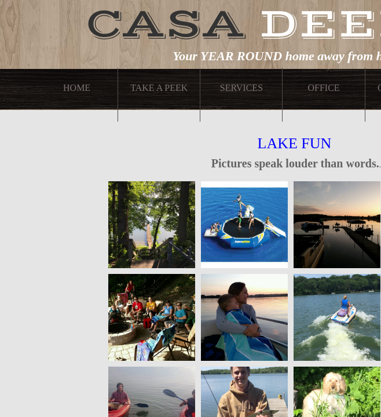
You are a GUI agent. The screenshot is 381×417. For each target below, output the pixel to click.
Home (76, 88)
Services (241, 88)
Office (323, 88)
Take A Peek (159, 88)
